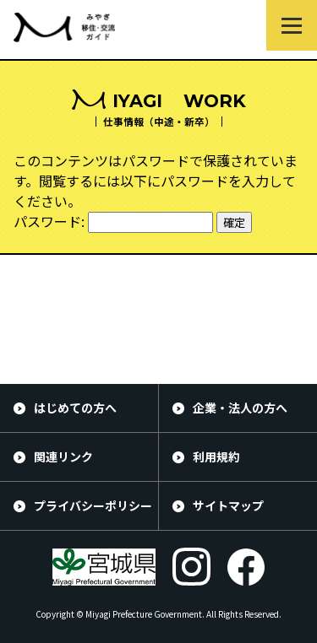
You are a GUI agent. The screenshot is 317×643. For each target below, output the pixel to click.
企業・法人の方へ (240, 407)
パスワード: (113, 221)
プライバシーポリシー (93, 505)
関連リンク (63, 456)
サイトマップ (228, 505)
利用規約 (216, 456)
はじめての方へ (75, 407)
